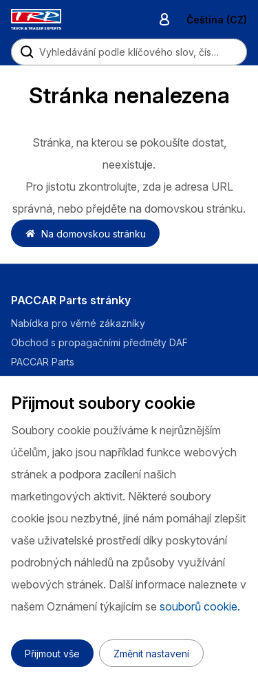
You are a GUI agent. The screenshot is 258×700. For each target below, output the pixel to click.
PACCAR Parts (42, 362)
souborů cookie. (200, 606)
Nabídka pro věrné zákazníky (78, 323)
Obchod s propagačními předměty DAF (99, 342)
